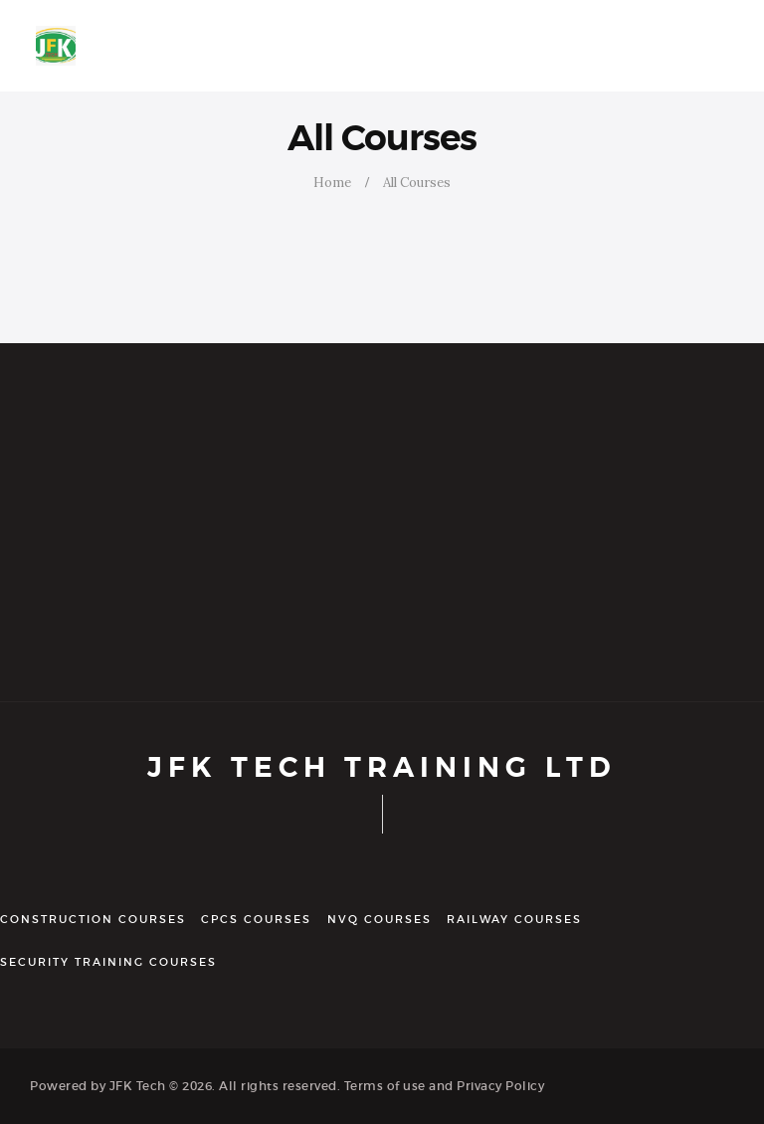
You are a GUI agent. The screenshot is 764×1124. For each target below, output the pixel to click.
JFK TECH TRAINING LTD (382, 768)
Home (332, 182)
